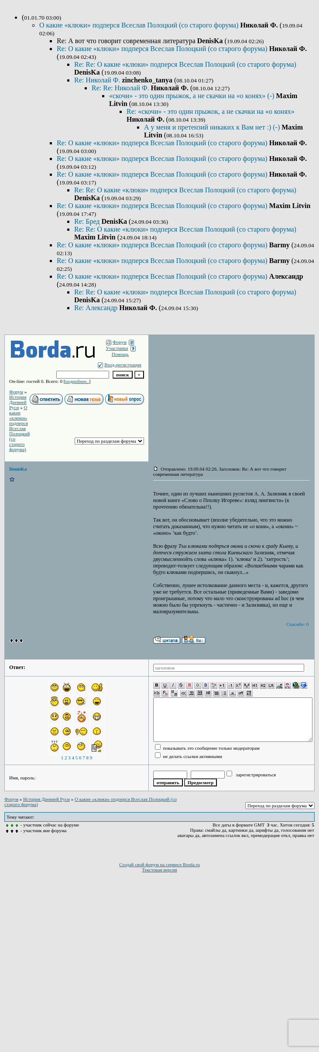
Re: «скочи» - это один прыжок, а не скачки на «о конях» (211, 111)
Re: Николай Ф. (98, 80)
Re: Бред (87, 221)
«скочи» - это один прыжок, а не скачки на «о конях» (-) (192, 95)
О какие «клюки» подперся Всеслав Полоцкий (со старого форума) (139, 25)
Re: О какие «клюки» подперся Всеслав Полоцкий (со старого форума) (163, 48)
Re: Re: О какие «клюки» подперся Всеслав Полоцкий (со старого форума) (185, 64)
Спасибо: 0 (297, 624)
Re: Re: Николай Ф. (121, 88)
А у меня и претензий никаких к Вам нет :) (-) (212, 127)
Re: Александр (96, 307)
